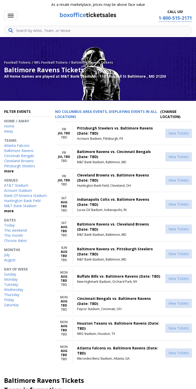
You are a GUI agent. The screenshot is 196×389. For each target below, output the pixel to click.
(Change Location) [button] (170, 114)
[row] (123, 133)
